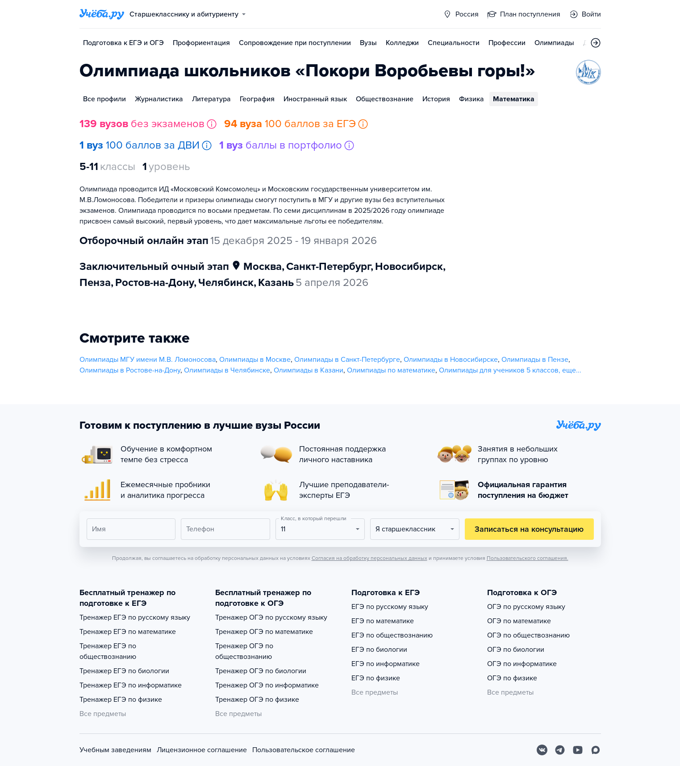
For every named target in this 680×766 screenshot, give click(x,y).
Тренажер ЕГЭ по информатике (130, 685)
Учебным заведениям (115, 749)
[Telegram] (560, 750)
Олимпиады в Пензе (534, 359)
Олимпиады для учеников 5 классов (499, 370)
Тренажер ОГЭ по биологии (260, 671)
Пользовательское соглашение (303, 749)
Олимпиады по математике (391, 370)
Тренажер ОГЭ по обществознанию (244, 651)
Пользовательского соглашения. (527, 558)
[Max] (595, 750)
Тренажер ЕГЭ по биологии (124, 671)
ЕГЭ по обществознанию (392, 635)
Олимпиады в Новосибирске (451, 359)
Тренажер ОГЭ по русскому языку (271, 617)
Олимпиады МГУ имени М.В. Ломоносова (147, 359)
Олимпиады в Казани (308, 370)
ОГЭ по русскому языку (526, 606)
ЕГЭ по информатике (385, 663)
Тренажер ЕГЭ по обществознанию (107, 651)
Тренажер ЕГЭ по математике (127, 631)
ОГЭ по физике (512, 678)
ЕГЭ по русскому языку (389, 606)
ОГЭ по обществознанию (528, 635)
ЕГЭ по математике (382, 621)
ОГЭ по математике (519, 621)
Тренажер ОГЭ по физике (257, 699)
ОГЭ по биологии (515, 649)
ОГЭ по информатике (522, 663)
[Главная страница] (101, 14)
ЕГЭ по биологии (379, 649)
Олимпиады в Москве (255, 359)
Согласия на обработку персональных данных (369, 558)
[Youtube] (577, 750)
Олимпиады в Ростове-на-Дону (129, 370)
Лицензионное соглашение (202, 749)
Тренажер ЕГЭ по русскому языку (134, 617)
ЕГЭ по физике (375, 678)
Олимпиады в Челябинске (227, 370)
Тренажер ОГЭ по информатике (267, 685)
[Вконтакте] (542, 750)
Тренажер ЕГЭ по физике (120, 699)
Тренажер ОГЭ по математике (264, 631)
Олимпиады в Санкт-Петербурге (347, 359)
